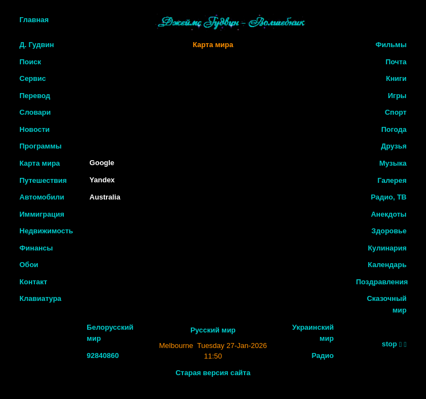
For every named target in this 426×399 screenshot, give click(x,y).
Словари (34, 112)
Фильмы (391, 44)
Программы (40, 146)
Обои (28, 264)
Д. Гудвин (36, 44)
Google (101, 162)
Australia (104, 197)
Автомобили (41, 197)
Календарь (387, 264)
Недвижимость (46, 231)
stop (389, 344)
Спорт (396, 112)
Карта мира (39, 163)
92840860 (103, 355)
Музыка (393, 163)
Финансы (36, 248)
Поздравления (382, 282)
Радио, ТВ (389, 197)
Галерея (392, 180)
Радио (323, 355)
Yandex (102, 180)
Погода (394, 129)
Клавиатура (40, 298)
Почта (396, 62)
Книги (396, 78)
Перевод (34, 95)
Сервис (32, 78)
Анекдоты (389, 214)
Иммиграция (41, 214)
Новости (34, 129)
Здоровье (389, 231)
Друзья (394, 146)
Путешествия (43, 180)
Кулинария (387, 248)
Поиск (30, 62)
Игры (397, 95)
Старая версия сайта (212, 373)
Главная (34, 20)
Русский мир (213, 330)
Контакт (33, 282)
